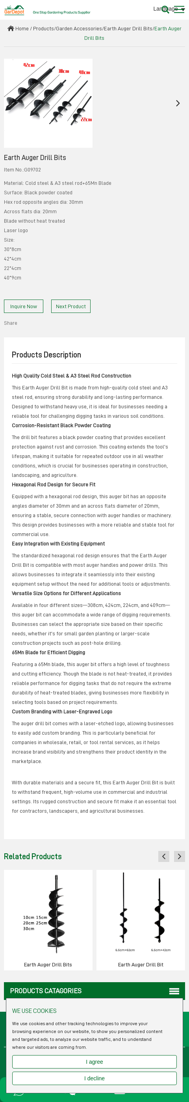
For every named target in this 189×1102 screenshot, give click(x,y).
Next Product (71, 306)
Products (43, 28)
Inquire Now (23, 306)
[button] (11, 103)
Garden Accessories (79, 28)
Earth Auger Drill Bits (128, 28)
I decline (94, 1078)
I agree (94, 1062)
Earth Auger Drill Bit (140, 964)
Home (22, 28)
